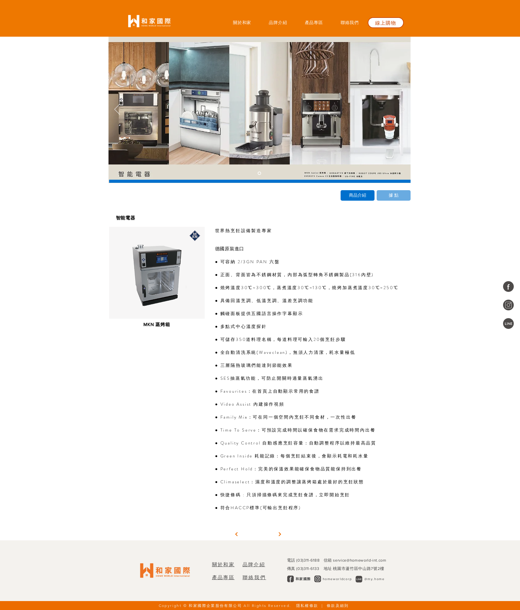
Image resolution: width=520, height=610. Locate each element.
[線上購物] (386, 22)
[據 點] (394, 195)
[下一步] (402, 110)
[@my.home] (508, 323)
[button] (314, 22)
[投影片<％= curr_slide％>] (259, 173)
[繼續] (236, 534)
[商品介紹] (358, 195)
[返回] (117, 110)
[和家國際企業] (508, 286)
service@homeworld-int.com (359, 560)
